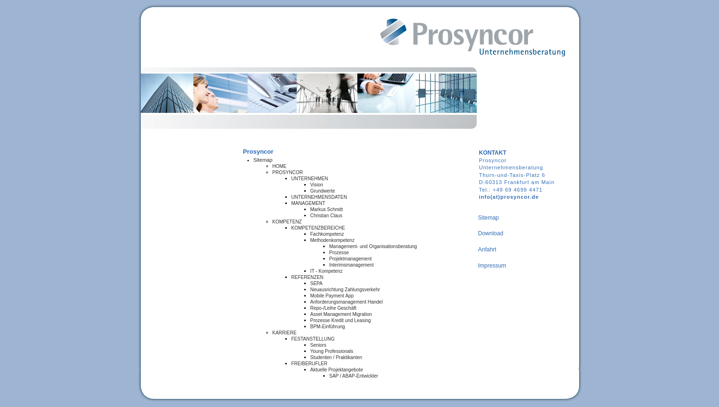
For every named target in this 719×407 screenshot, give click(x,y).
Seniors (318, 345)
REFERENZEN (307, 277)
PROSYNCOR (288, 172)
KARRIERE (285, 332)
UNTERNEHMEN (309, 178)
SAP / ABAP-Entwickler (353, 376)
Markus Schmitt (326, 209)
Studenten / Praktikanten (336, 357)
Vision (316, 184)
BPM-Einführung (327, 326)
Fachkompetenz (327, 234)
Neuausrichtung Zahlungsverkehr (345, 289)
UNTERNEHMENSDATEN (319, 197)
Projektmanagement (350, 258)
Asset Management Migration (341, 314)
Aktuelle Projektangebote (336, 369)
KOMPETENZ (287, 221)
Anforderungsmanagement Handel (346, 302)
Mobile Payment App (332, 295)
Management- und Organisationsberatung (373, 246)
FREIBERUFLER (309, 363)
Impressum (492, 265)
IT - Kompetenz (326, 271)
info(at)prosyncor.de (509, 197)
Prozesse (339, 252)
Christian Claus (326, 215)
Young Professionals (332, 351)
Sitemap (263, 160)
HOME (280, 166)
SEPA (316, 283)
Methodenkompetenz (332, 240)
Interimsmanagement (351, 265)
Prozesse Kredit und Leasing (340, 320)
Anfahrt (487, 249)
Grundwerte (322, 191)
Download (490, 233)
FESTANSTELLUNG (313, 339)
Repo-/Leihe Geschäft (333, 308)
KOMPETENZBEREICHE (318, 228)
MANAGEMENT (308, 203)
